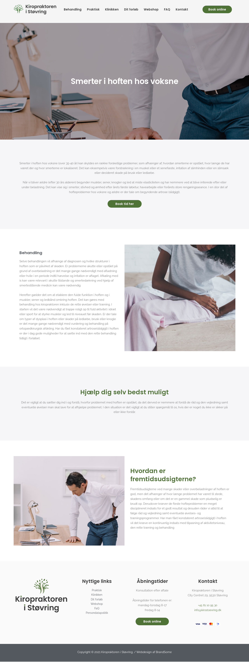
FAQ (167, 10)
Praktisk (93, 10)
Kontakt (182, 10)
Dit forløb (131, 10)
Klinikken (112, 10)
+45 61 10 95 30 (208, 605)
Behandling (73, 10)
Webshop (151, 10)
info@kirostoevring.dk (207, 610)
